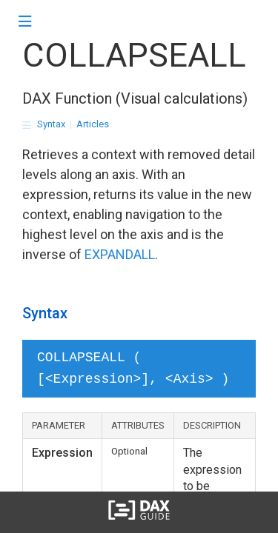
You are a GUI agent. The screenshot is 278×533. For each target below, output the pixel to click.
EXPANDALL (120, 254)
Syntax (51, 124)
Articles (92, 124)
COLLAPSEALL (134, 55)
